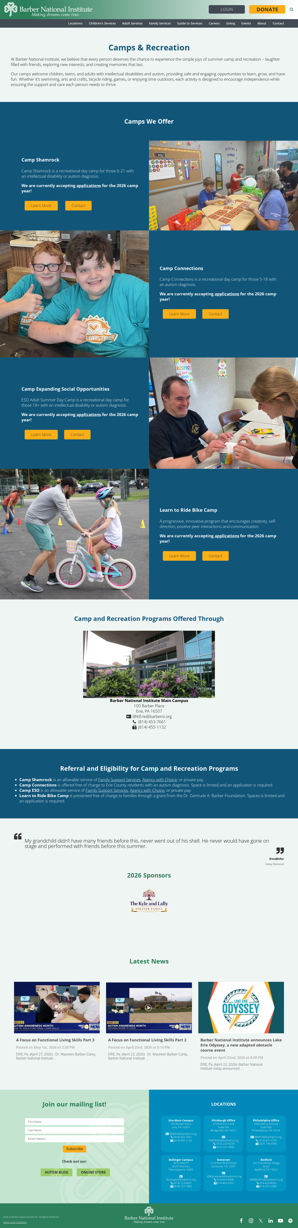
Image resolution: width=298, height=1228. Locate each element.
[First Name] (74, 1121)
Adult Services (132, 23)
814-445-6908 (225, 1179)
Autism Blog (56, 1172)
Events (246, 23)
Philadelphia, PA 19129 (266, 1130)
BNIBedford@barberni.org (266, 1179)
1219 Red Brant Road (223, 1163)
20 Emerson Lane (223, 1124)
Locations (75, 23)
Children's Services (102, 23)
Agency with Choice (159, 779)
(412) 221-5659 (225, 1147)
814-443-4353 (225, 1183)
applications (89, 185)
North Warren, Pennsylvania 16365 (181, 1168)
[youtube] (281, 1220)
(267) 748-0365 (268, 1143)
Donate (267, 9)
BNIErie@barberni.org (183, 1134)
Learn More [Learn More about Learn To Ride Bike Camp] (179, 555)
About (261, 23)
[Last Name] (74, 1130)
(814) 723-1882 (183, 1186)
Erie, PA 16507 (181, 1127)
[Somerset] (223, 1160)
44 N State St (181, 1163)
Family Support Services (119, 779)
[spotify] (290, 1220)
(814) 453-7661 (183, 1137)
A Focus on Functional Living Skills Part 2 (149, 1007)
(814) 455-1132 (183, 1140)
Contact (278, 23)
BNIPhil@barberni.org (268, 1137)
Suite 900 (266, 1127)
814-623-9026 (268, 1183)
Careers (214, 23)
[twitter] (262, 1220)
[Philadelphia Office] (266, 1120)
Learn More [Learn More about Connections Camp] (179, 313)
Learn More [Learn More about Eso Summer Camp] (41, 434)
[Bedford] (266, 1160)
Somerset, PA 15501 (223, 1166)
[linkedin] (271, 1220)
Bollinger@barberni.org (181, 1179)
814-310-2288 (268, 1186)
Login (227, 9)
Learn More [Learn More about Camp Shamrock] (41, 205)
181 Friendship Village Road (266, 1164)
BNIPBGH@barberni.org (223, 1140)
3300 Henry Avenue (266, 1124)
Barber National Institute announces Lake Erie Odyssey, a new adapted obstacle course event (241, 1007)
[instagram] (252, 1220)
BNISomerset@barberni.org (224, 1176)
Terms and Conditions (15, 1222)
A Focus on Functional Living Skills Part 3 (57, 1007)
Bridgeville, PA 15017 (223, 1130)
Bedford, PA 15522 (266, 1169)
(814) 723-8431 (183, 1183)
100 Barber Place (180, 1124)
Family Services (160, 23)
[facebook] (242, 1220)
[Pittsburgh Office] (223, 1120)
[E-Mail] (74, 1138)
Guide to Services (189, 23)
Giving (230, 23)
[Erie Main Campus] (181, 1120)
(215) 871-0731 (268, 1140)
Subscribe (74, 1149)
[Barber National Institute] (48, 9)
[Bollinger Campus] (181, 1160)
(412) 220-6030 (225, 1143)
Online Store (93, 1172)
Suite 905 (223, 1127)
